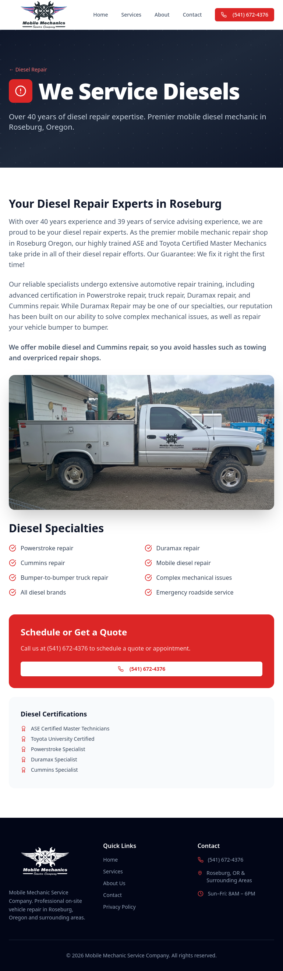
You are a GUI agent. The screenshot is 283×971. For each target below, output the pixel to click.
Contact (192, 14)
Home (100, 14)
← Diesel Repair (28, 69)
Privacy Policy (119, 906)
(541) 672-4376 (244, 14)
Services (131, 14)
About (162, 14)
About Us (114, 883)
